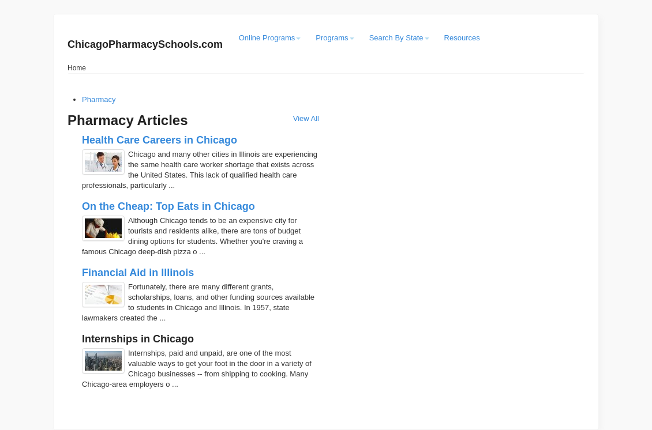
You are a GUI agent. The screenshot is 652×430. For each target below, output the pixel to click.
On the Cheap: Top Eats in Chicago (168, 206)
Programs (335, 37)
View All (306, 118)
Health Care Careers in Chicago (159, 140)
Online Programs (270, 37)
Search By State (399, 37)
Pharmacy (99, 99)
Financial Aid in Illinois (138, 272)
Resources (462, 37)
